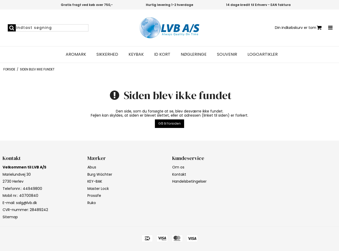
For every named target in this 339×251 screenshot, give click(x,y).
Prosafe (94, 195)
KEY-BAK (94, 181)
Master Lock (98, 188)
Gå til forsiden (169, 123)
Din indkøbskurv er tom (298, 28)
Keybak (136, 54)
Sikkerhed (107, 54)
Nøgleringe (194, 54)
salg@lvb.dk (26, 202)
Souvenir (227, 54)
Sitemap (10, 217)
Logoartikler (262, 54)
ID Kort (162, 54)
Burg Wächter (99, 174)
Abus (91, 167)
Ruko (91, 202)
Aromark (76, 54)
